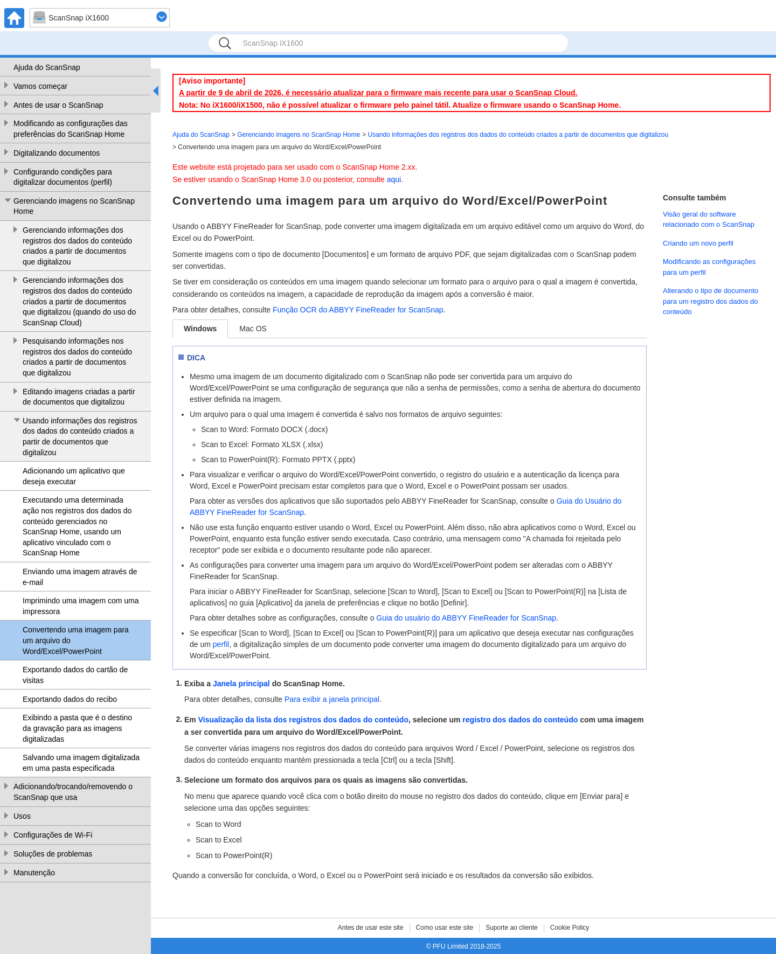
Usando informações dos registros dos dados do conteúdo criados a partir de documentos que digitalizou (80, 436)
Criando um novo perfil (698, 243)
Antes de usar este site (371, 927)
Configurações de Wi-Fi (52, 835)
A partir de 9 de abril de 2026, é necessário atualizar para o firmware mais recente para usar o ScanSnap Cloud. (378, 92)
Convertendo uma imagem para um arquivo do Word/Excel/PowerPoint (76, 640)
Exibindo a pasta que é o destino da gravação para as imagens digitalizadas (77, 728)
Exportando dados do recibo (70, 699)
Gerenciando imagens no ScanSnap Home (74, 206)
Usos (22, 816)
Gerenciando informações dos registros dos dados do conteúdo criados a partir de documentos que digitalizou (77, 246)
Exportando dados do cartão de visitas (75, 675)
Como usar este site (445, 927)
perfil (221, 644)
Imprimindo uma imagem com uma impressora (81, 606)
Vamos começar (40, 86)
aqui (394, 179)
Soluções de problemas (52, 853)
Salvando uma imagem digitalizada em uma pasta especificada (81, 762)
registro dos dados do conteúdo (520, 719)
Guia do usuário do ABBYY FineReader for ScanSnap (466, 618)
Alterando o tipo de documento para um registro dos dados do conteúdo (710, 301)
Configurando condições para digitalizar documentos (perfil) (62, 177)
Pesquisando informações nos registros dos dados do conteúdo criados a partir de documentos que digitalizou (77, 357)
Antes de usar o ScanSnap (58, 105)
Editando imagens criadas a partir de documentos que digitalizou (79, 397)
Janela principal (241, 683)
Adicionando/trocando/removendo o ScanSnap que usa (73, 792)
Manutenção (34, 872)
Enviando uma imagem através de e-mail (80, 577)
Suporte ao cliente (512, 927)
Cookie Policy (570, 927)
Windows (200, 328)
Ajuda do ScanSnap (46, 67)
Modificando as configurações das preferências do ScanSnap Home (70, 128)
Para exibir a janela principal (332, 699)
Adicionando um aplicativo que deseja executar (74, 476)
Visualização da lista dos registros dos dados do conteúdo (303, 719)
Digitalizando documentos (56, 153)
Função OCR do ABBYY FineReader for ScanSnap (358, 309)
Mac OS (253, 328)
